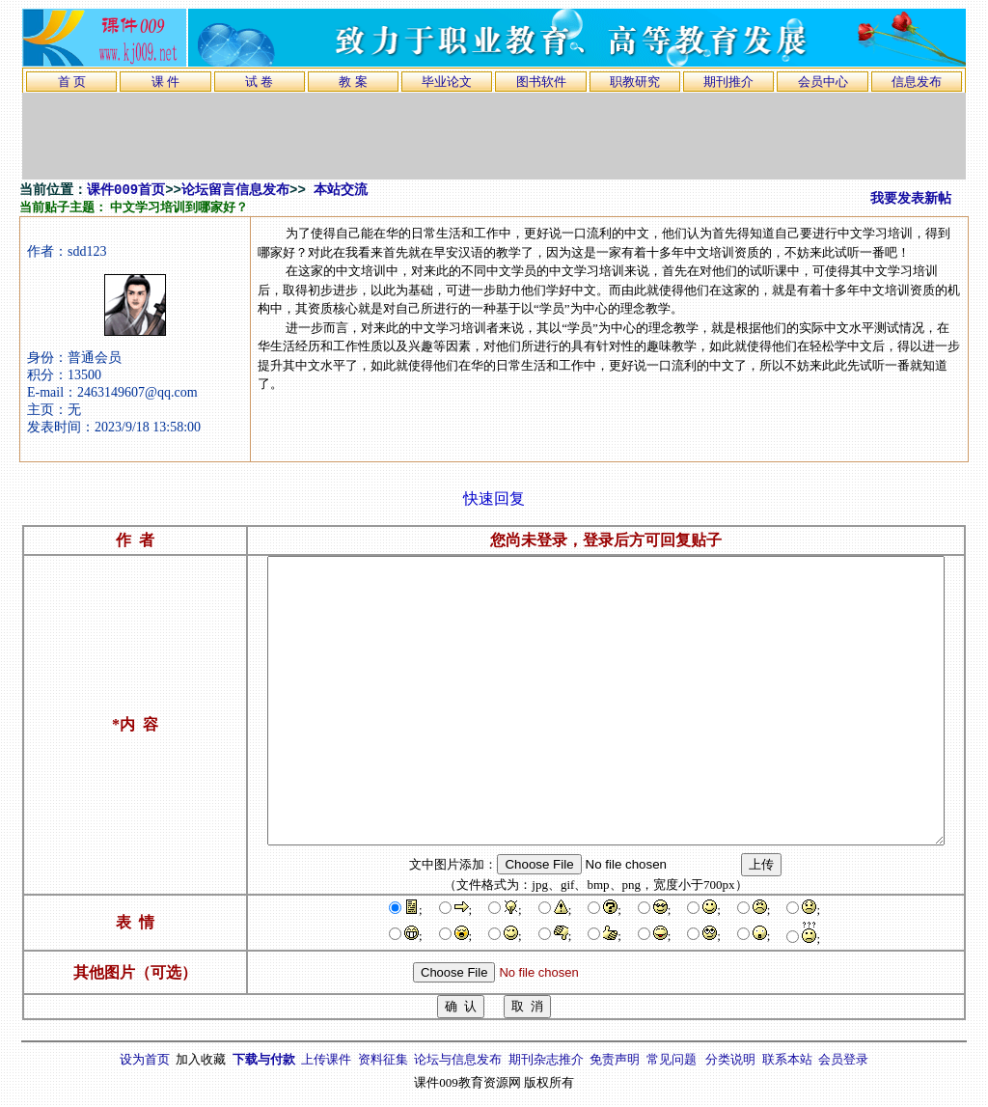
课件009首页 (126, 190)
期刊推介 (728, 81)
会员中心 (823, 81)
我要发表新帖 (910, 199)
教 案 (353, 81)
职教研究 (635, 81)
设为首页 (145, 1059)
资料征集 (383, 1059)
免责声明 (615, 1059)
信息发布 (917, 81)
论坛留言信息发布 (235, 190)
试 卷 (259, 81)
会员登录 (843, 1059)
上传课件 (326, 1059)
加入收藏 (201, 1059)
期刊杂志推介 (546, 1059)
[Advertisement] (494, 136)
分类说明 (730, 1059)
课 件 (165, 81)
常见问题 (671, 1059)
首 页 (72, 81)
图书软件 (541, 81)
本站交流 (341, 190)
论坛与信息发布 (458, 1059)
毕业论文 (447, 81)
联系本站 (787, 1059)
